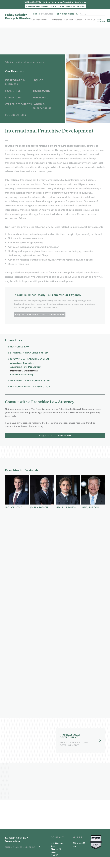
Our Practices (56, 19)
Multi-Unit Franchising (21, 375)
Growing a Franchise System (29, 359)
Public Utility (16, 115)
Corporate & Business (15, 82)
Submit (39, 847)
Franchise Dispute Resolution (30, 387)
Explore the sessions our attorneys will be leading (55, 6)
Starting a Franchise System (29, 353)
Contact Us (91, 19)
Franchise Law (20, 347)
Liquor (38, 80)
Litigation (13, 98)
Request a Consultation (55, 436)
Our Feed (69, 19)
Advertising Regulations (22, 363)
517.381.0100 (47, 14)
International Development (24, 371)
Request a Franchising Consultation (40, 315)
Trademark (42, 91)
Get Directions (65, 14)
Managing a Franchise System (30, 381)
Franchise (13, 91)
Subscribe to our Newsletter (16, 840)
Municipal (41, 98)
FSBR (18, 16)
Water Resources (13, 107)
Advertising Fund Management (25, 367)
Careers (79, 19)
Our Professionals (40, 19)
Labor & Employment (42, 107)
